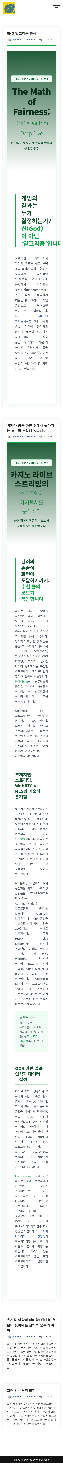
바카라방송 (21, 681)
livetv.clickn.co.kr (26, 1176)
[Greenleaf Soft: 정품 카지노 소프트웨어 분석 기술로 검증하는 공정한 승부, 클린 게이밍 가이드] (9, 8)
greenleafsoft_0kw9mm (24, 39)
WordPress (42, 1459)
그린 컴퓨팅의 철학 (21, 1390)
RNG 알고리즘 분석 (21, 33)
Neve (17, 1459)
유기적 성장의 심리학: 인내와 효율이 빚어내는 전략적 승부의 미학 (31, 1325)
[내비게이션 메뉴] (56, 8)
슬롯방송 (20, 839)
